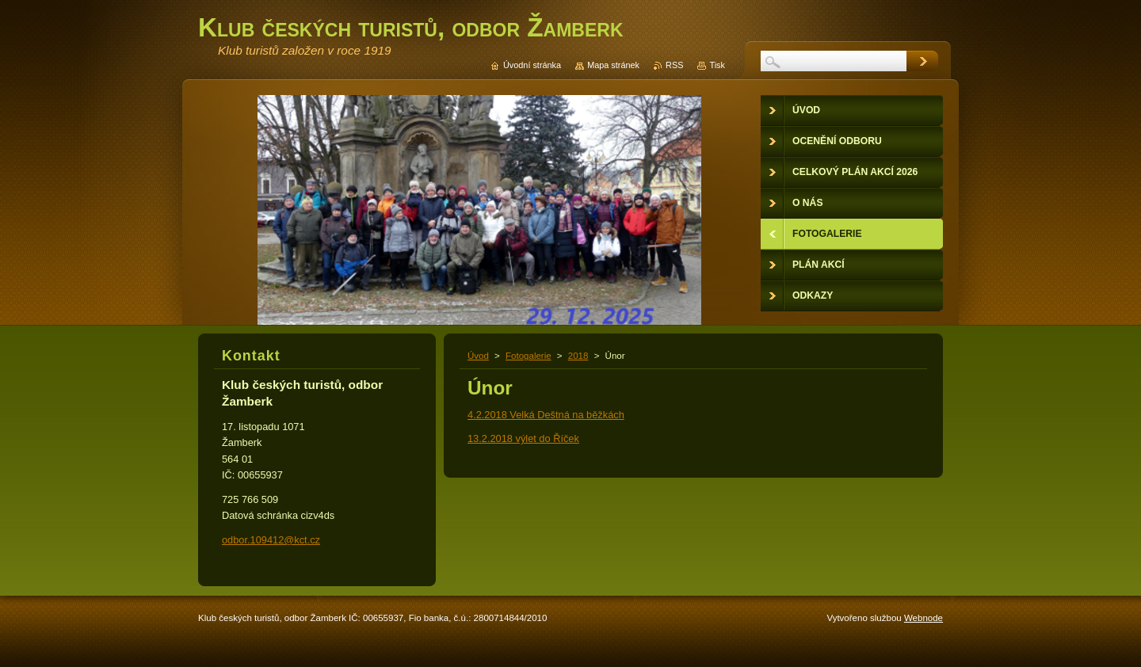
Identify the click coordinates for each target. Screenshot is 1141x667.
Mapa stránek (613, 65)
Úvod (478, 355)
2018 (578, 355)
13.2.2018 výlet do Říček (523, 438)
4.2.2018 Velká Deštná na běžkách (545, 415)
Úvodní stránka (532, 65)
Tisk (717, 65)
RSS (674, 65)
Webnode (923, 618)
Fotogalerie (528, 355)
